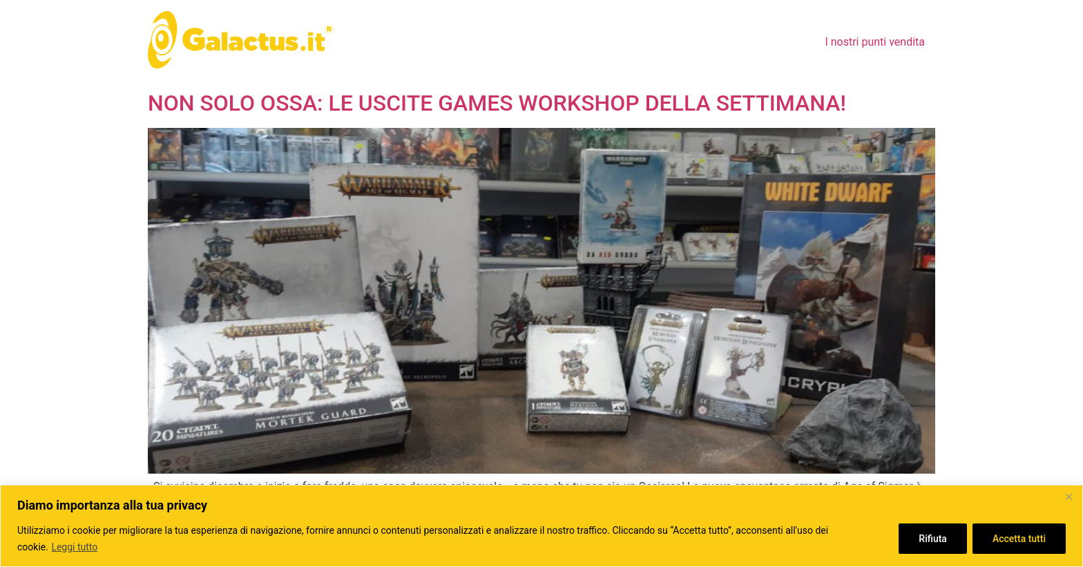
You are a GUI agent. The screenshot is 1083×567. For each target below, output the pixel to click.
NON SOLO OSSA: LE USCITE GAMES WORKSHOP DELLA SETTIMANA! (497, 103)
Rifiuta (933, 538)
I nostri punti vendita (875, 41)
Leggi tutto (74, 546)
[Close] (1068, 496)
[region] (541, 526)
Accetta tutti (1019, 538)
